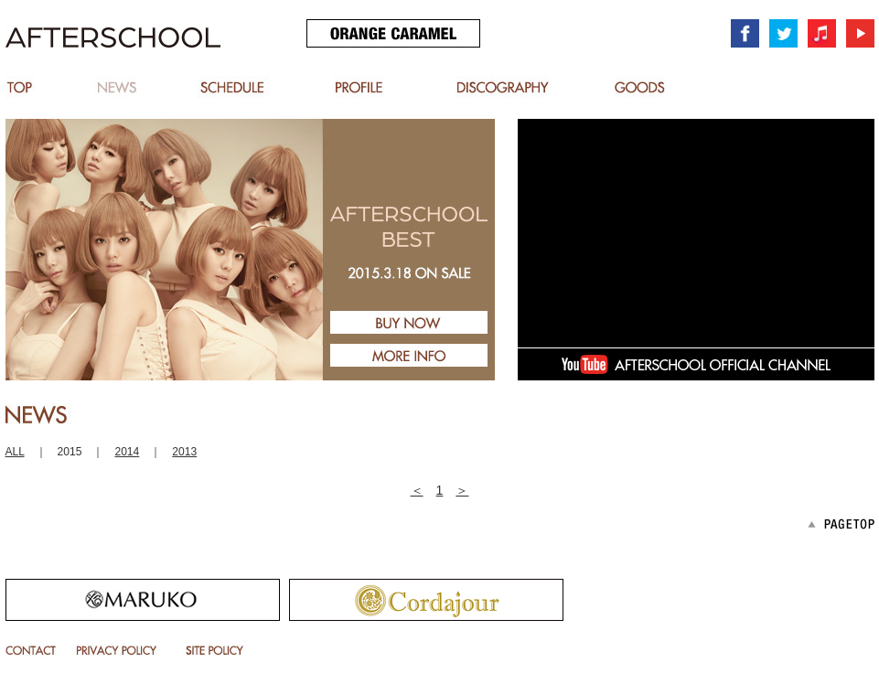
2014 (126, 451)
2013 (184, 451)
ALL (15, 451)
